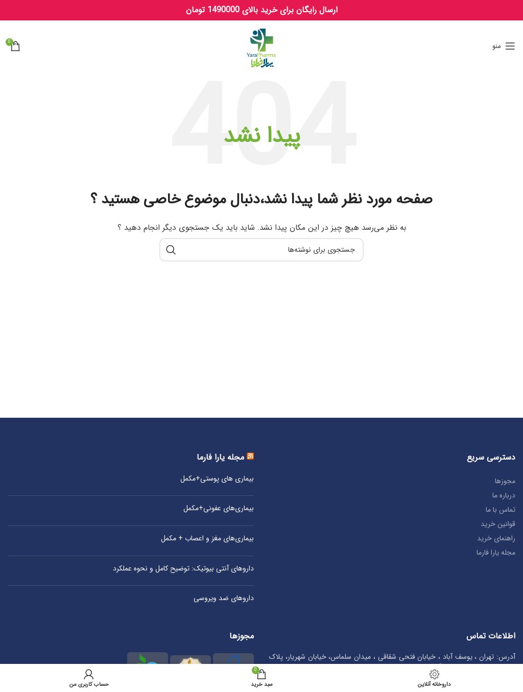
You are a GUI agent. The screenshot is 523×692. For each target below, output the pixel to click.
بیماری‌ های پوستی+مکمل (217, 479)
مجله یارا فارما (496, 552)
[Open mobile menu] (503, 46)
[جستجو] (261, 249)
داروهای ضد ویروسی (224, 598)
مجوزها (505, 481)
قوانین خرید (498, 524)
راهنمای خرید (496, 538)
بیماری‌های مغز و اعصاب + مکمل (207, 539)
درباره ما (503, 495)
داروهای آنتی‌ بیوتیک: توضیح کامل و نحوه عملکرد (183, 569)
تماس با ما (500, 509)
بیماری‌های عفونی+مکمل (218, 509)
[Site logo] (261, 45)
